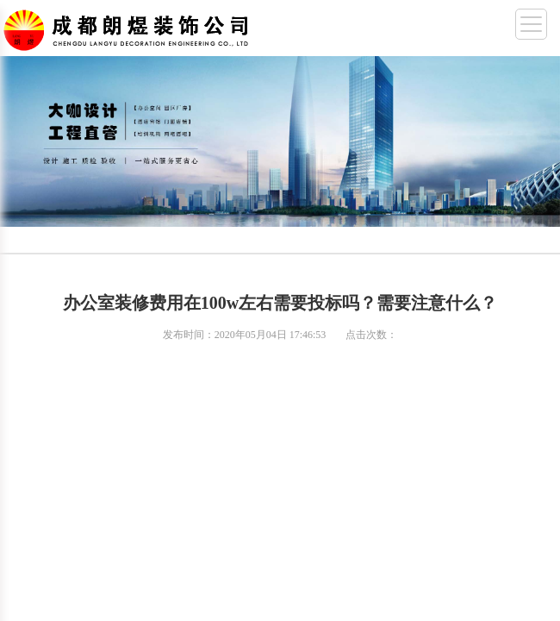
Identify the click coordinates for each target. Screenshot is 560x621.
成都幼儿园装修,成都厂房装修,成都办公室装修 (129, 26)
